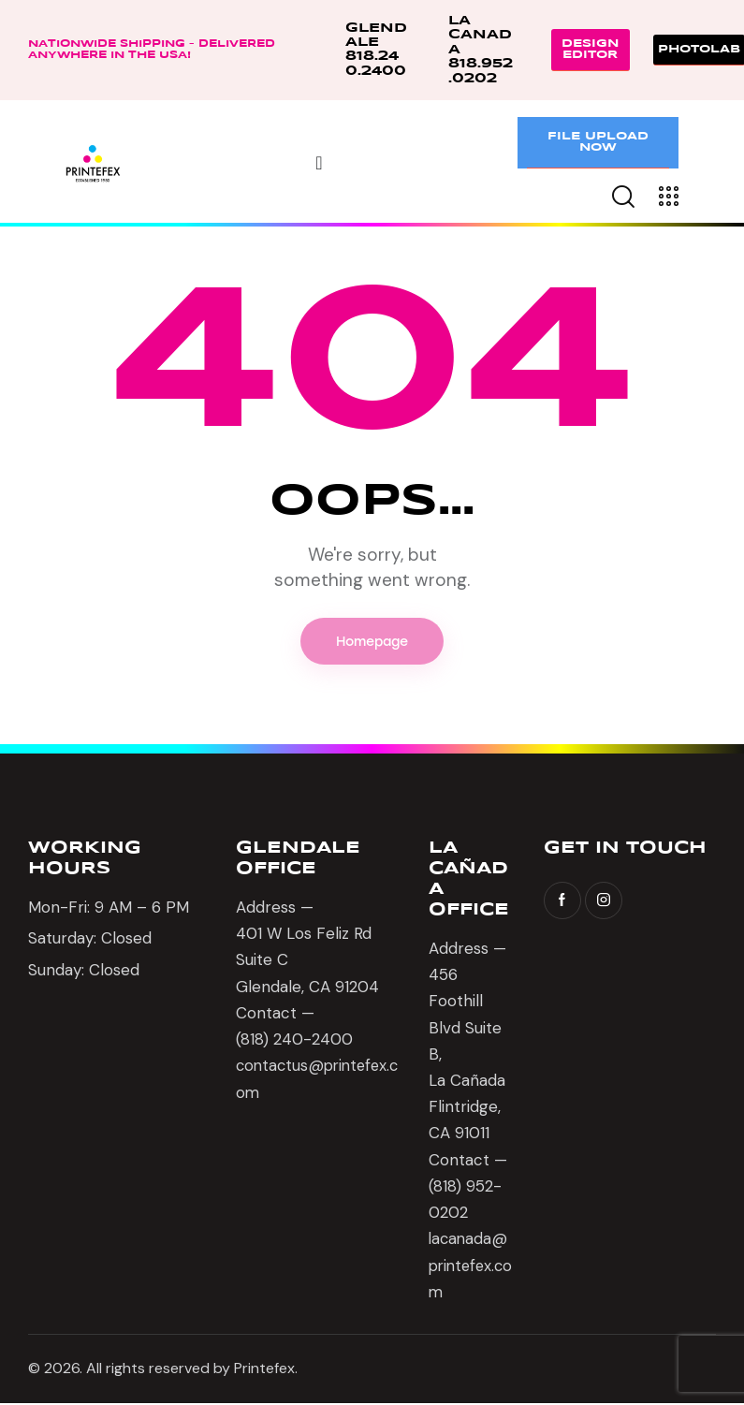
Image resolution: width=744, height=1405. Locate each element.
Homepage (372, 642)
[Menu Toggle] (318, 163)
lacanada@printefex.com (469, 1266)
